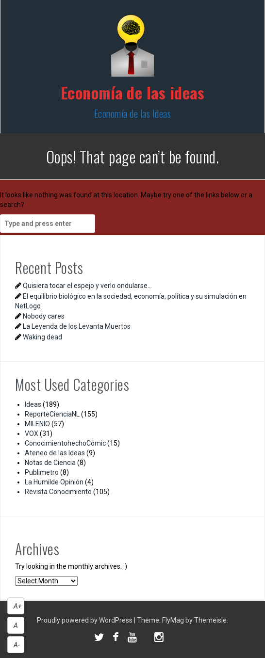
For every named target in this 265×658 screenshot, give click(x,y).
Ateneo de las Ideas (55, 453)
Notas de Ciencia (50, 462)
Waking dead (42, 337)
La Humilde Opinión (54, 482)
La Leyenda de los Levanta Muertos (77, 326)
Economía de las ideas (133, 92)
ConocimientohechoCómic (65, 443)
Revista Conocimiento (58, 492)
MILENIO (37, 424)
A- (17, 645)
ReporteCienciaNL (52, 414)
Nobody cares (44, 316)
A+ (18, 606)
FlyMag (173, 620)
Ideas (33, 404)
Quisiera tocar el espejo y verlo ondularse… (87, 285)
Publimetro (42, 472)
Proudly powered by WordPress (85, 620)
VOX (31, 433)
